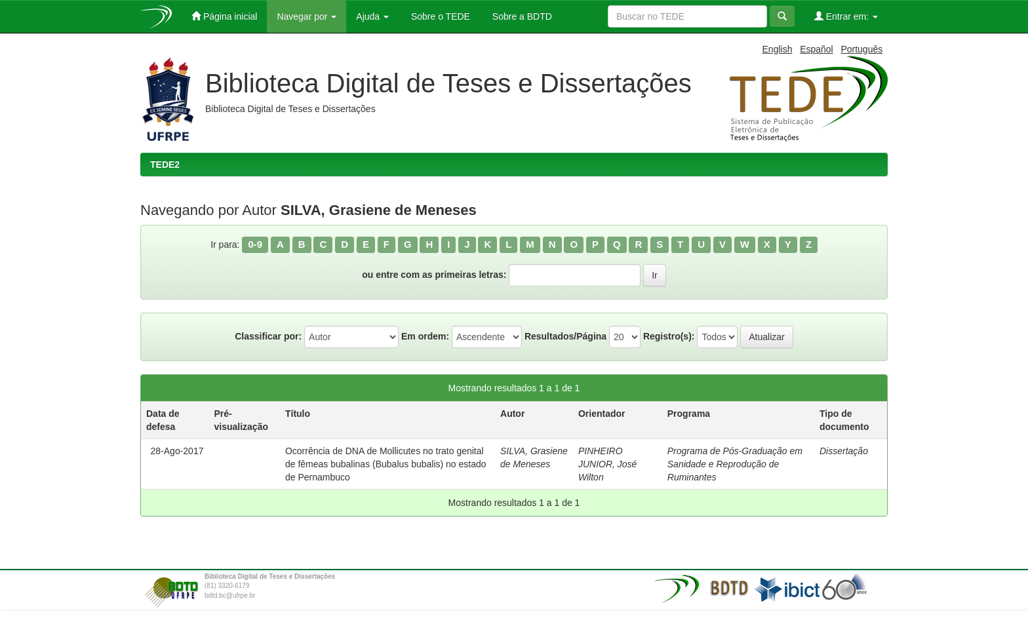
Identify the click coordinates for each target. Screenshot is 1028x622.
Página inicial (224, 16)
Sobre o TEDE (439, 16)
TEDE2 (165, 164)
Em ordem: (425, 336)
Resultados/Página (565, 336)
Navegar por (306, 16)
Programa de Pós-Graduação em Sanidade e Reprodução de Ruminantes (734, 464)
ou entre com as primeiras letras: (434, 274)
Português (861, 49)
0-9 (255, 244)
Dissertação (844, 451)
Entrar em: (846, 16)
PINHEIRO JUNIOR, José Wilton (607, 464)
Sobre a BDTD (521, 16)
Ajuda (372, 16)
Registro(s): (669, 336)
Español (816, 49)
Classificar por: (268, 336)
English (777, 49)
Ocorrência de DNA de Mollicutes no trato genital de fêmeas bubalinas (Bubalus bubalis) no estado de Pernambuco (385, 464)
